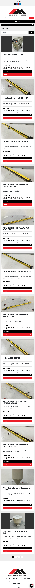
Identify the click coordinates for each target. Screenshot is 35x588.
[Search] (15, 18)
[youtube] (18, 4)
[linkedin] (20, 4)
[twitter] (15, 4)
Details (17, 74)
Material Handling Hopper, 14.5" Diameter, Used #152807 (16, 489)
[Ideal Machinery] (17, 571)
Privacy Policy (17, 583)
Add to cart (17, 71)
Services (14, 578)
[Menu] (16, 21)
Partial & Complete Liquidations (24, 581)
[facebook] (17, 4)
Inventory (8, 578)
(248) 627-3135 (18, 1)
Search (31, 18)
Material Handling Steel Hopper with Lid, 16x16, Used (16, 532)
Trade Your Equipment (8, 581)
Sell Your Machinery (24, 578)
